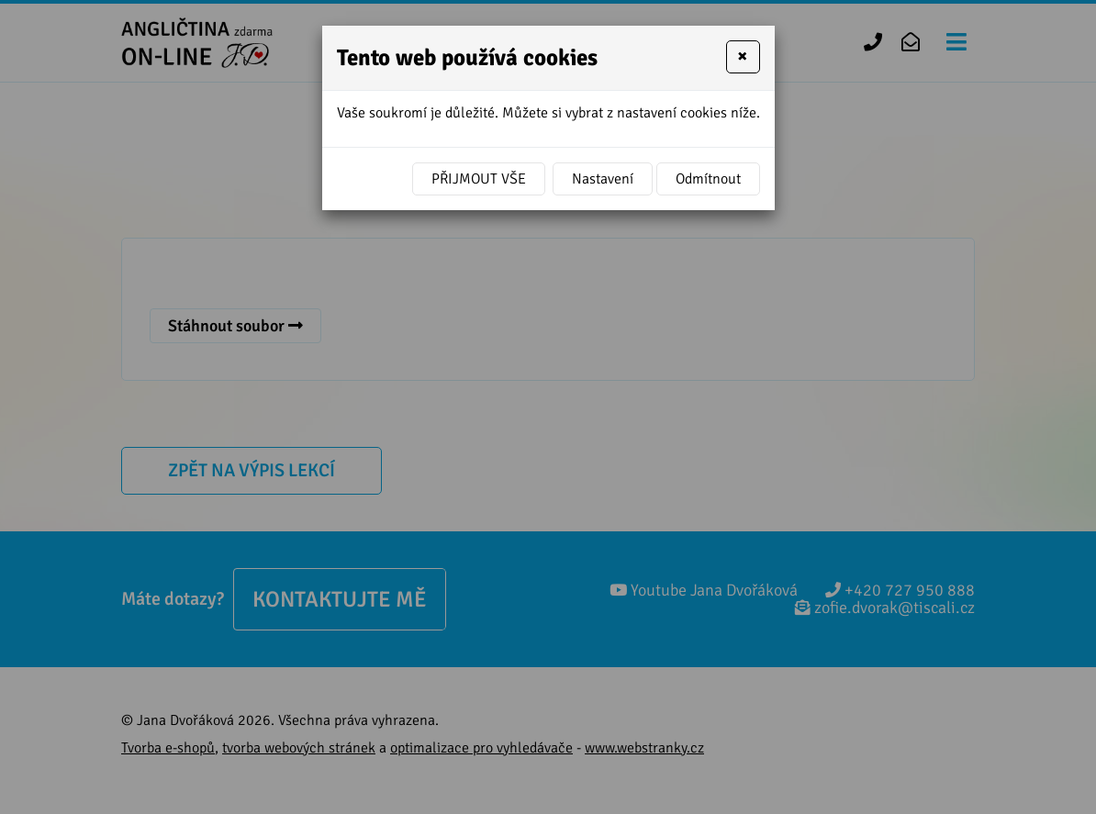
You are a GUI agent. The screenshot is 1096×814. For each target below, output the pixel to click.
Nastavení (602, 179)
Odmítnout (708, 179)
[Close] (742, 56)
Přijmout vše (478, 179)
